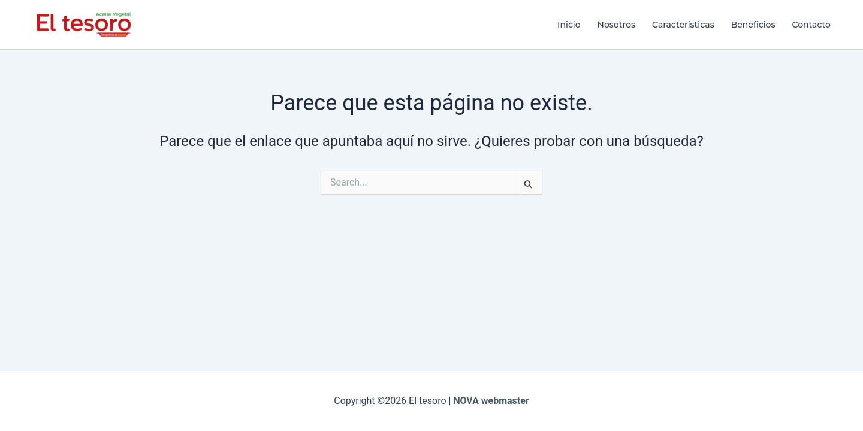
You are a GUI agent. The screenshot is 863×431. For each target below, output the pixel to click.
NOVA (466, 400)
